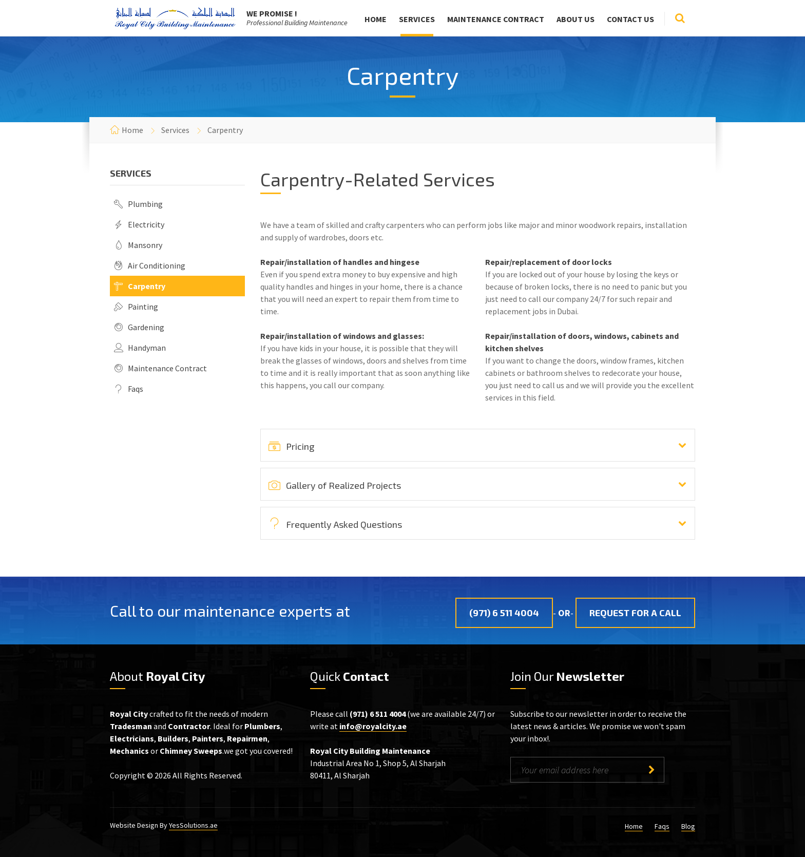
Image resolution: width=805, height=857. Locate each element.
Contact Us (630, 19)
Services (417, 19)
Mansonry (145, 245)
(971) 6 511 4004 (504, 612)
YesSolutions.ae (193, 825)
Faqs (135, 389)
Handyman (147, 347)
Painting (143, 306)
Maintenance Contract (495, 19)
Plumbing (145, 204)
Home (376, 19)
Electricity (146, 224)
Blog (688, 826)
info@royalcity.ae (373, 726)
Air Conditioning (156, 265)
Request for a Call (635, 612)
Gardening (146, 327)
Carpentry (146, 286)
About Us (576, 19)
